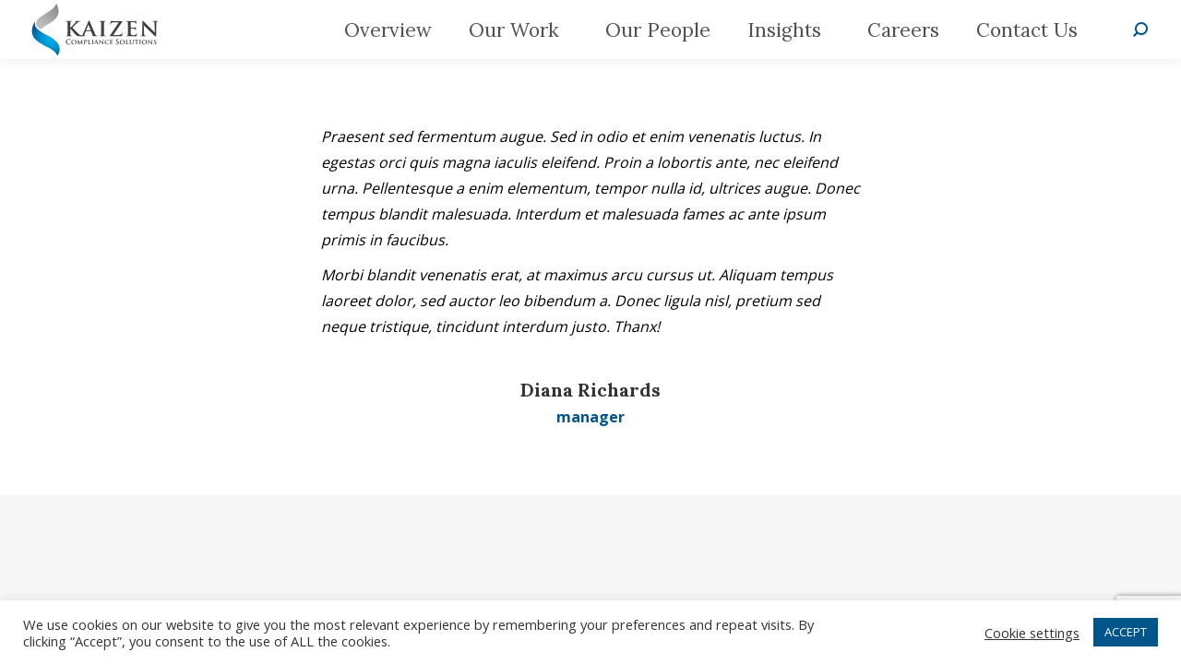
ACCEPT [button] (1125, 631)
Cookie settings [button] (1032, 632)
